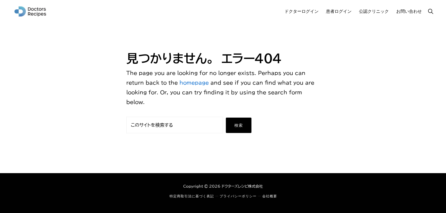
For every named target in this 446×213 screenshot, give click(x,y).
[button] (430, 11)
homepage (194, 82)
